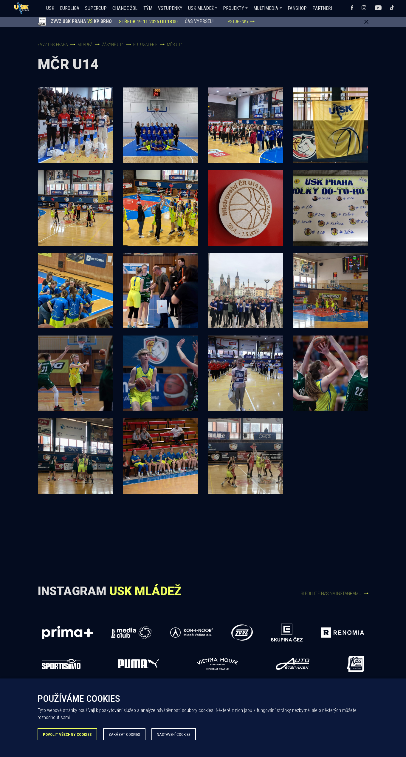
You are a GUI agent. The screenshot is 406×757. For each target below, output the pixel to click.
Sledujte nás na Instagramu (334, 593)
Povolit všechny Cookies (67, 734)
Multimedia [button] (265, 8)
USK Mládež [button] (201, 8)
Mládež (85, 44)
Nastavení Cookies (173, 734)
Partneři (322, 8)
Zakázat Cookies (124, 734)
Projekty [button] (233, 8)
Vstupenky (170, 8)
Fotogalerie (145, 44)
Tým (147, 8)
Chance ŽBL (124, 8)
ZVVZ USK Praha (53, 44)
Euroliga (69, 8)
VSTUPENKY (241, 21)
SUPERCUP (96, 8)
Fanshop (297, 8)
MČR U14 (175, 44)
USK (50, 8)
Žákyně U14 (113, 44)
